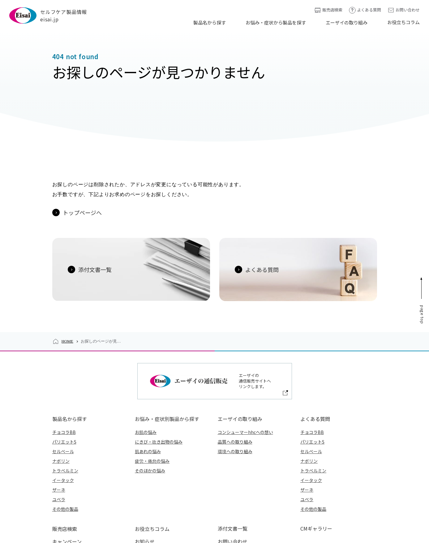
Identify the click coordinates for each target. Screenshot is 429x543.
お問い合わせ (403, 10)
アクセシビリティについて (353, 520)
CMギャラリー (316, 469)
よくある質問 (365, 10)
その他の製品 (65, 450)
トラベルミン (65, 412)
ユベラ (58, 440)
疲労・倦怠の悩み (152, 402)
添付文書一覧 (232, 469)
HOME (67, 283)
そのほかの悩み (150, 412)
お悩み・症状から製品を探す (276, 22)
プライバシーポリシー (211, 520)
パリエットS (64, 383)
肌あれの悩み (148, 392)
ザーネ (58, 431)
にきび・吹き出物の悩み (158, 383)
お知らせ (145, 482)
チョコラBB (64, 373)
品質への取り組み (235, 383)
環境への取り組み (235, 392)
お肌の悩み (146, 373)
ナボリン (61, 402)
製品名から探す (209, 22)
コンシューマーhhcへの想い (245, 373)
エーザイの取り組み (346, 22)
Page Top (422, 256)
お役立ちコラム (403, 22)
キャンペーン (67, 482)
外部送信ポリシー (260, 520)
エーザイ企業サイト (160, 520)
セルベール (63, 392)
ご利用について (303, 520)
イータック (63, 421)
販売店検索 (328, 10)
